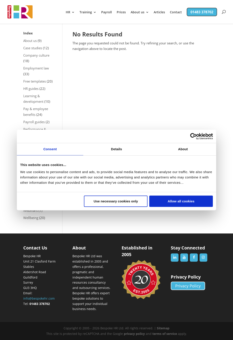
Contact (176, 12)
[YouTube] (184, 257)
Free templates (34, 81)
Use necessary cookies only (116, 201)
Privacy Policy (188, 286)
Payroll (106, 12)
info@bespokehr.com (39, 298)
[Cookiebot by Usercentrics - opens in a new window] (193, 136)
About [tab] (183, 149)
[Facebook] (194, 257)
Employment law (36, 68)
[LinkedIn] (175, 257)
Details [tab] (116, 149)
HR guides (31, 88)
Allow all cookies (181, 201)
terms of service (164, 334)
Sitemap (163, 328)
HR (68, 12)
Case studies (32, 48)
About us (137, 12)
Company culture (36, 55)
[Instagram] (203, 257)
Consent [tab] (50, 149)
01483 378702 (201, 12)
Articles (159, 12)
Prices (121, 12)
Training (86, 12)
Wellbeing (30, 217)
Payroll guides (34, 122)
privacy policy (134, 334)
